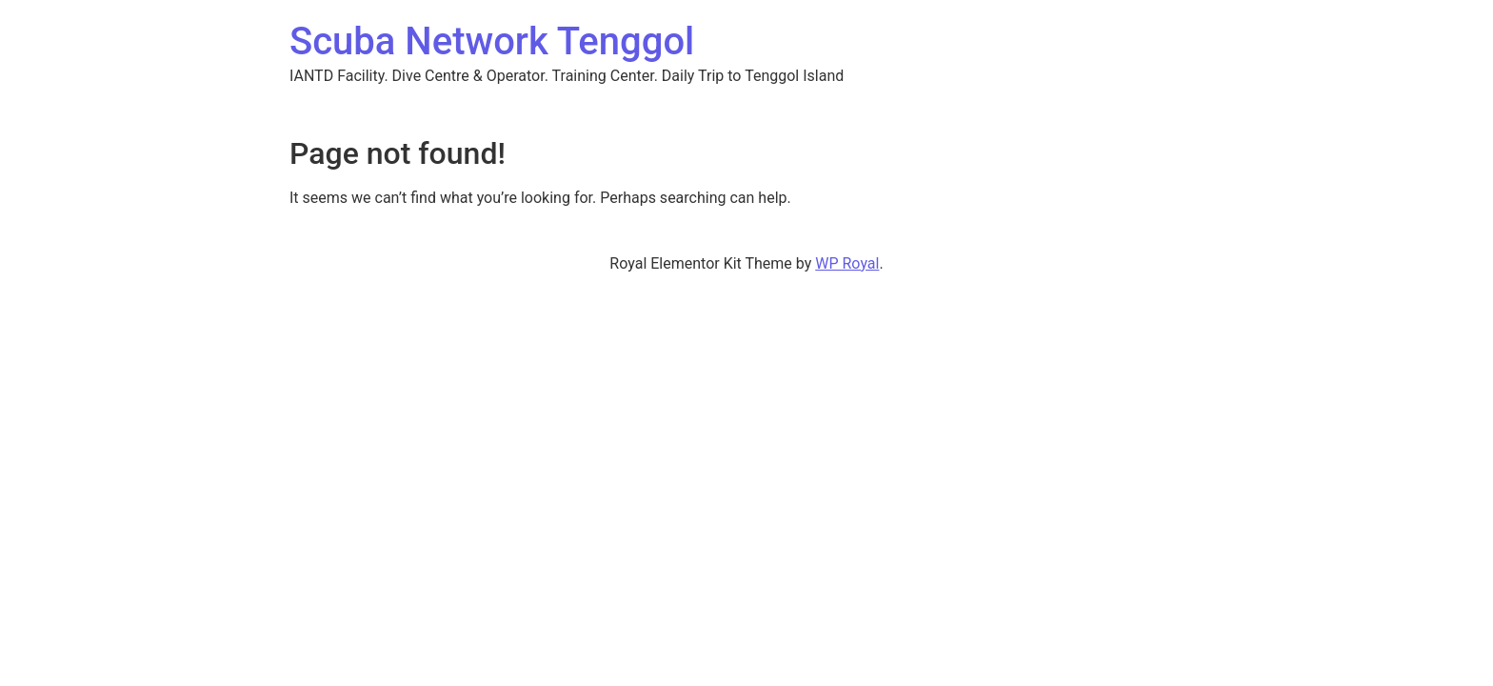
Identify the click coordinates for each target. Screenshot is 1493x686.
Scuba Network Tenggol (491, 41)
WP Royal (847, 263)
